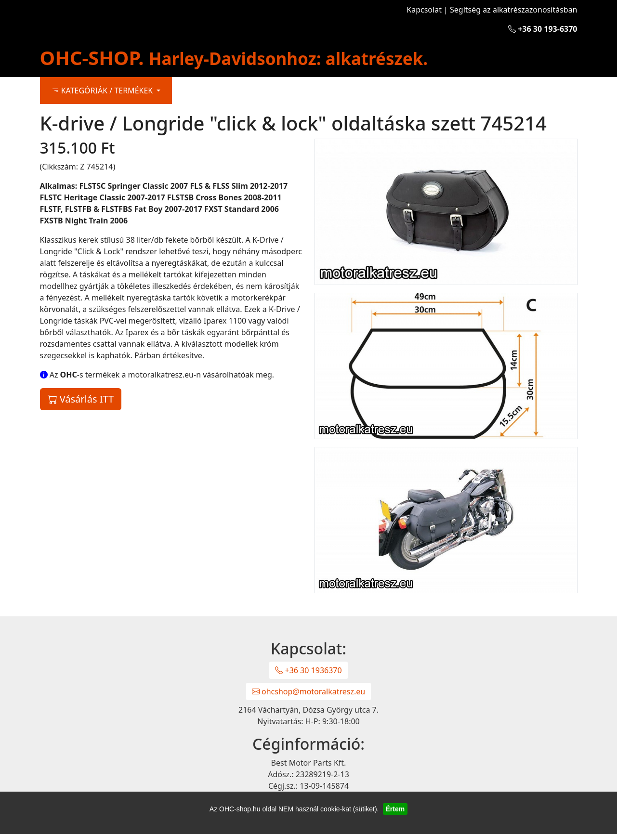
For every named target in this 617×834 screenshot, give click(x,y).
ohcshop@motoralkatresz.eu (308, 691)
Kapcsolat (424, 9)
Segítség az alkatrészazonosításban (513, 9)
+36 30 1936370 (308, 670)
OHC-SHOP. (234, 57)
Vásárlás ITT (81, 398)
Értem (395, 809)
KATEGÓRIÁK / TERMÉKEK (103, 90)
